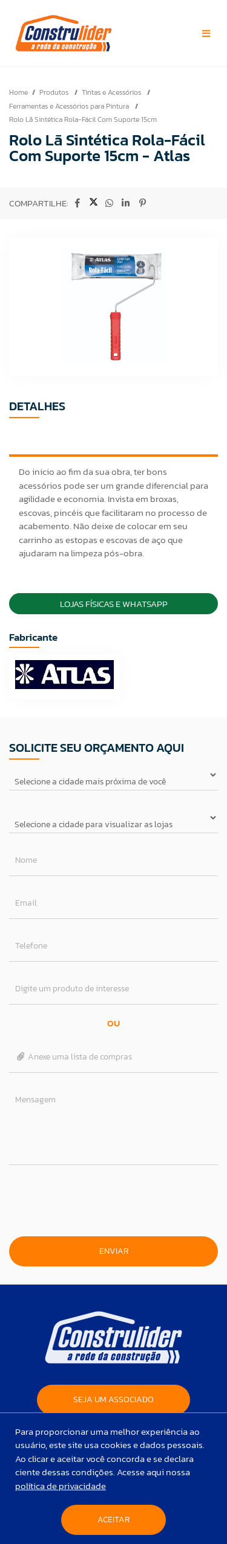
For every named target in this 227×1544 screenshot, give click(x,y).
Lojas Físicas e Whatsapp (114, 604)
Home (18, 92)
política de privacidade (60, 1486)
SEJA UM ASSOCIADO (113, 1399)
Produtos (54, 92)
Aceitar (113, 1519)
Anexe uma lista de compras (73, 1056)
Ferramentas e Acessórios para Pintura (70, 106)
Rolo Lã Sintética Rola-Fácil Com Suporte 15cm (83, 119)
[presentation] (114, 1200)
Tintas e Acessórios (112, 92)
